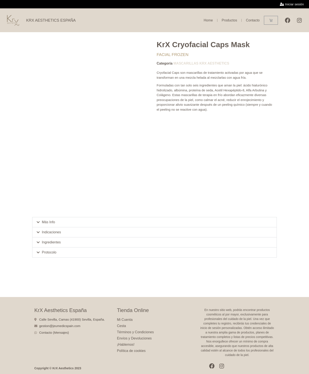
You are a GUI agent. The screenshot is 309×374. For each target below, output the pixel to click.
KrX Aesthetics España (60, 310)
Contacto (253, 20)
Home (208, 20)
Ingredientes (51, 242)
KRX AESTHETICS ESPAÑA (51, 20)
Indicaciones (51, 232)
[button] (154, 222)
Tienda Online (133, 310)
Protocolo (49, 252)
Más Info (48, 222)
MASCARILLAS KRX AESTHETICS (201, 63)
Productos (229, 20)
